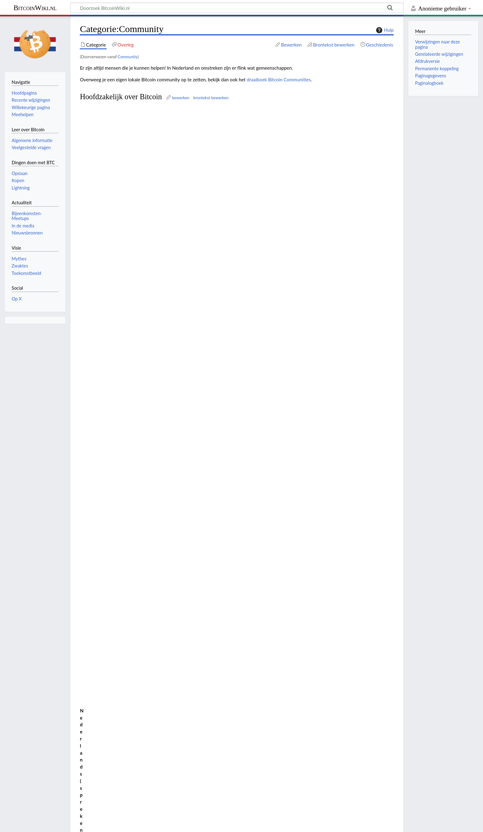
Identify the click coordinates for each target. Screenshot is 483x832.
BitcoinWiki (94, 162)
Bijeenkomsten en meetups (134, 529)
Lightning (206, 207)
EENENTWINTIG (100, 195)
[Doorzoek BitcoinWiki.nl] (237, 8)
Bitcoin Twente (128, 354)
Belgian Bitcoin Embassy (107, 140)
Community (128, 56)
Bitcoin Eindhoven (137, 319)
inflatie (192, 482)
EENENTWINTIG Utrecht (139, 361)
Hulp (384, 30)
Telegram (146, 129)
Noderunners (96, 218)
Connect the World (107, 729)
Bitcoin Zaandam (133, 368)
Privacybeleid (18, 823)
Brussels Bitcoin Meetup (139, 391)
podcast (222, 129)
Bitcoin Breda (123, 305)
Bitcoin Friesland (133, 326)
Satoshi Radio (96, 251)
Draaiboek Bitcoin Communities (279, 606)
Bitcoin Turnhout (133, 433)
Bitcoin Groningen (137, 333)
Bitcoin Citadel (102, 672)
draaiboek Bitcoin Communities (279, 79)
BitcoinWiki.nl (35, 8)
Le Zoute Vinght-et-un (137, 419)
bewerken (180, 97)
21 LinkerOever (139, 426)
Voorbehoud (93, 823)
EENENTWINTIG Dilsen (135, 405)
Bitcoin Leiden (125, 340)
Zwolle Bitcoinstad (130, 375)
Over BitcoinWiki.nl (56, 823)
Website (122, 505)
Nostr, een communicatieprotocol (141, 541)
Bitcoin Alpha (101, 658)
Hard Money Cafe (139, 291)
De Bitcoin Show (100, 173)
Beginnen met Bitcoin (105, 129)
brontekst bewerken (211, 97)
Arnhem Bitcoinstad (134, 298)
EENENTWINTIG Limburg (140, 347)
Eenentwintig (260, 634)
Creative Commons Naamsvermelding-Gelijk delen (128, 800)
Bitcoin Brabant (129, 312)
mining (204, 184)
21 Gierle (119, 411)
